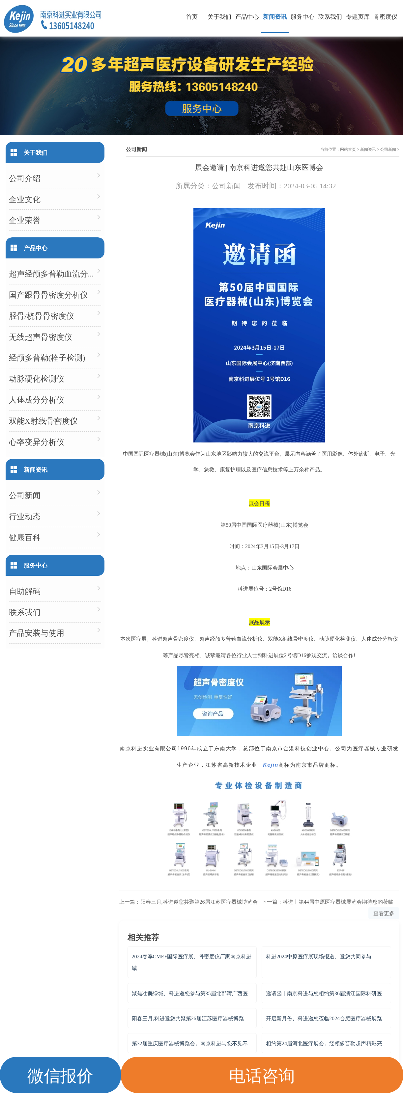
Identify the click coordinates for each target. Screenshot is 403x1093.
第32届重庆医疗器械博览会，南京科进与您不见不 (190, 1043)
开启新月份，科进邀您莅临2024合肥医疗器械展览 (324, 1018)
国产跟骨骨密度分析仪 (48, 294)
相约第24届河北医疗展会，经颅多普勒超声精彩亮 (324, 1043)
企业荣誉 (25, 219)
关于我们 (219, 16)
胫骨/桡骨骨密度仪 (41, 315)
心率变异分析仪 (36, 441)
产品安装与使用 (36, 632)
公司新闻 (388, 149)
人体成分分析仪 (36, 399)
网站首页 (348, 149)
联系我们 (330, 16)
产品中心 (247, 16)
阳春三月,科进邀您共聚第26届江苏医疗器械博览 (188, 1018)
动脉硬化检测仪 (36, 378)
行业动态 (25, 516)
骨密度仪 (385, 16)
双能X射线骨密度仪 (43, 420)
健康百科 (25, 537)
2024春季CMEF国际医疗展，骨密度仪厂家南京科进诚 (192, 962)
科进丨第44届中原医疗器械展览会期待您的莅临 (338, 901)
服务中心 (302, 16)
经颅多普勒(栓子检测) (47, 357)
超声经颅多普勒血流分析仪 (55, 273)
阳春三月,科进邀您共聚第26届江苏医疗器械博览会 (199, 901)
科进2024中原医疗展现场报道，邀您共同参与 (318, 956)
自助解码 (25, 590)
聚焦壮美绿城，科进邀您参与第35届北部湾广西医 (190, 993)
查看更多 (383, 913)
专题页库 (358, 16)
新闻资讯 (275, 16)
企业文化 (25, 199)
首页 (192, 16)
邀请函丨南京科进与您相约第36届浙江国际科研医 (324, 993)
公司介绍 (25, 178)
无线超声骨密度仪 (40, 336)
